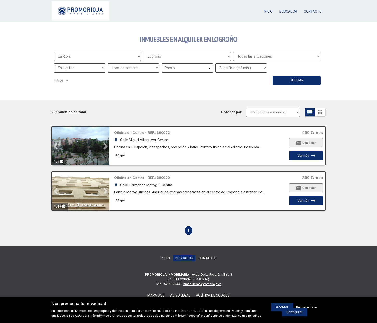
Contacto (313, 11)
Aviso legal (180, 295)
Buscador (288, 11)
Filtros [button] (61, 80)
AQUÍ (78, 315)
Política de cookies (213, 295)
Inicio (268, 11)
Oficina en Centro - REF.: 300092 (142, 133)
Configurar (294, 312)
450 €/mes (312, 132)
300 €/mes (312, 177)
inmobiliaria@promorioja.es (202, 284)
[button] (56, 146)
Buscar (296, 80)
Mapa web (156, 295)
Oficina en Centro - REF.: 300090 (142, 178)
